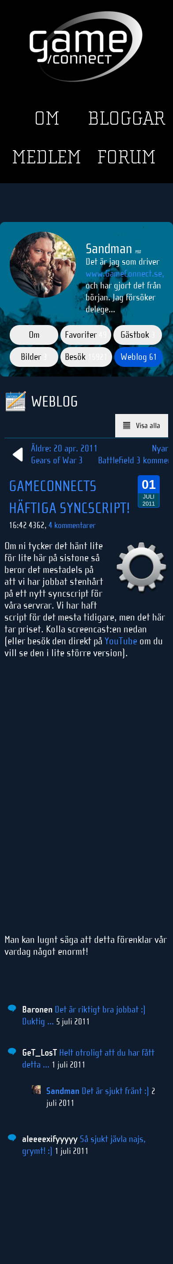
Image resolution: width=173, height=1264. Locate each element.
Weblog (138, 356)
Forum (126, 157)
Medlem (46, 157)
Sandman (62, 1091)
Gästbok (137, 334)
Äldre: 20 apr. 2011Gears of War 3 (53, 454)
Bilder (34, 356)
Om (47, 118)
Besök (86, 356)
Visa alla (142, 425)
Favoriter (86, 334)
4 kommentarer (72, 525)
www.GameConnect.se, (125, 273)
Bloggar (126, 118)
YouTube (121, 641)
